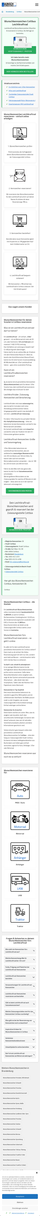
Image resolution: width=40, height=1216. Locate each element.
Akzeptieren (20, 1196)
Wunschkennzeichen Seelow (11, 1134)
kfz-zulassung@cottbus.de (19, 572)
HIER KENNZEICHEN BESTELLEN (20, 76)
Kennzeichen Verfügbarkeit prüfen (20, 55)
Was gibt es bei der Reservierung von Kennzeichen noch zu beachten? (18, 1032)
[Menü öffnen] (36, 4)
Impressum (31, 1213)
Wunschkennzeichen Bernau (11, 1145)
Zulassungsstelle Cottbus (14, 582)
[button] (37, 1173)
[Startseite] (2, 12)
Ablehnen (20, 1202)
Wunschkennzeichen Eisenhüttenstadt (15, 1104)
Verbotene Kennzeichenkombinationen (15, 1049)
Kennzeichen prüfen (20, 540)
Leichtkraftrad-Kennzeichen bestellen (15, 987)
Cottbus (19, 12)
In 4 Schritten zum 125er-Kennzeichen (22, 92)
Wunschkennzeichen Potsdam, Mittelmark (16, 1088)
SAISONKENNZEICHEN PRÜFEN (20, 496)
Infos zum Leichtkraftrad (17, 96)
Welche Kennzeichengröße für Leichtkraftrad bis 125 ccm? (16, 969)
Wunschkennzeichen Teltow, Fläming (14, 1160)
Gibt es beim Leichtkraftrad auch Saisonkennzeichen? (17, 1014)
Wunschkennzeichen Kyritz (11, 1109)
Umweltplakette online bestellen (17, 1057)
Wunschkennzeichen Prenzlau (12, 1098)
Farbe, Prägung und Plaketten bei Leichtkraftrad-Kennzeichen (17, 978)
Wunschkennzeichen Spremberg (13, 1150)
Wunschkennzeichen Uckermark (12, 1155)
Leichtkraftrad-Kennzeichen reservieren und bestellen (15, 1005)
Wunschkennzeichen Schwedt (12, 1093)
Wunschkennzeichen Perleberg (12, 1119)
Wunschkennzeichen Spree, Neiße (13, 1114)
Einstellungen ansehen (20, 1208)
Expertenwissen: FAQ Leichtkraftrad (21, 109)
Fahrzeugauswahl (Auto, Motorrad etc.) (22, 105)
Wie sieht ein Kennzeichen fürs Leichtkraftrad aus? (16, 961)
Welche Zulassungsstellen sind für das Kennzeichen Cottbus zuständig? (19, 1023)
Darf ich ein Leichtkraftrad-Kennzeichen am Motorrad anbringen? (18, 1065)
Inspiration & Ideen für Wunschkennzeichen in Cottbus (16, 1041)
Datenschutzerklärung (18, 1213)
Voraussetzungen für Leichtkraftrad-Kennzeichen (18, 996)
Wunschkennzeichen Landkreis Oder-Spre (15, 1124)
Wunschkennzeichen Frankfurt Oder (14, 1165)
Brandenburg (10, 12)
